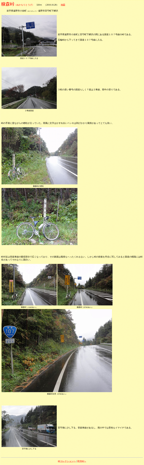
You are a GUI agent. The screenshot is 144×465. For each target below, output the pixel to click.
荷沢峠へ (81, 461)
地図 (63, 5)
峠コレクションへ (67, 461)
